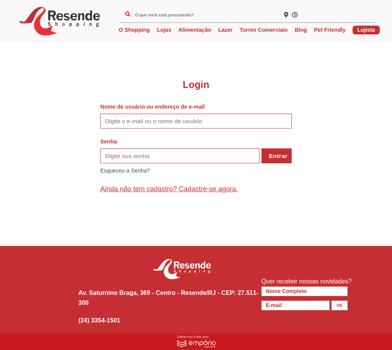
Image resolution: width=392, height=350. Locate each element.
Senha (108, 141)
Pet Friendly (329, 30)
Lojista (366, 30)
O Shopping (134, 30)
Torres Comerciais (263, 30)
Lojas (164, 30)
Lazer (225, 30)
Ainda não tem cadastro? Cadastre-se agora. (169, 189)
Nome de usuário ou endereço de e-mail (152, 107)
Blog (301, 30)
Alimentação (194, 30)
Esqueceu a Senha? (125, 171)
